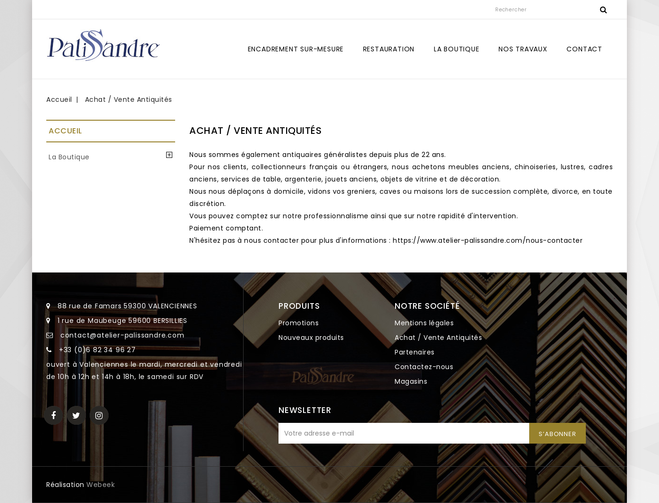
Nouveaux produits (311, 337)
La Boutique (457, 49)
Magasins (411, 381)
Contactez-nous (424, 366)
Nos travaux (523, 49)
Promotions (299, 323)
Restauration (389, 49)
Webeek (100, 484)
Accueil (65, 130)
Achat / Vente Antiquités (438, 337)
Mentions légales (424, 323)
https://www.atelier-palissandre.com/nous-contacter (488, 240)
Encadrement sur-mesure (296, 49)
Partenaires (415, 352)
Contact (584, 49)
